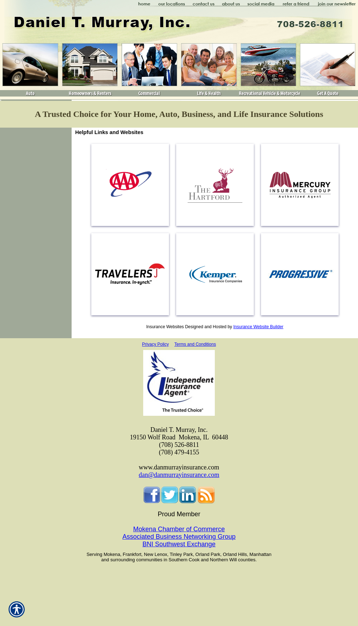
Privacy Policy (155, 344)
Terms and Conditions (195, 344)
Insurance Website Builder (258, 326)
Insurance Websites (165, 326)
